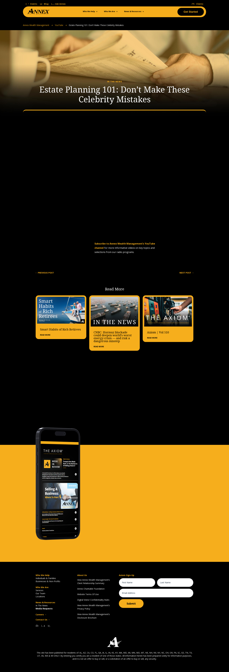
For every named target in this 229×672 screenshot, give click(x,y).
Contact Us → (43, 619)
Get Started (191, 11)
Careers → (41, 614)
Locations (40, 596)
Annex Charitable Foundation (91, 588)
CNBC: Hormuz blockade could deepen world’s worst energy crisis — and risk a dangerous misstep (113, 336)
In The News (42, 605)
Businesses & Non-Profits (48, 581)
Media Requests (44, 608)
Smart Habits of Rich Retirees (60, 329)
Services (39, 590)
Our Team (40, 593)
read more (45, 335)
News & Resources (132, 11)
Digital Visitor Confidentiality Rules (93, 599)
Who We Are (109, 11)
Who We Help (89, 11)
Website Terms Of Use (88, 594)
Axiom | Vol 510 (158, 332)
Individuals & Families (46, 578)
